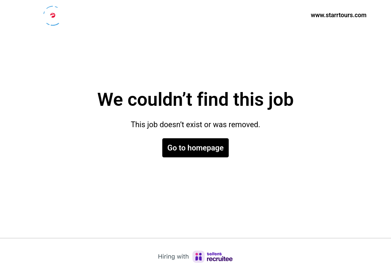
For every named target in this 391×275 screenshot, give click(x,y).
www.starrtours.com (339, 15)
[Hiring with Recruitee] (195, 257)
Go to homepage (195, 147)
